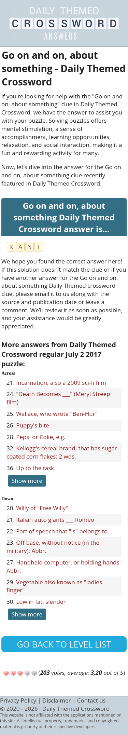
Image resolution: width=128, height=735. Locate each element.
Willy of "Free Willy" (42, 508)
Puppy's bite (32, 425)
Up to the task (35, 468)
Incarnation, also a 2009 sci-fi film (61, 382)
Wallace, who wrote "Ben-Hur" (56, 414)
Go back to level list (64, 644)
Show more (27, 481)
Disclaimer (56, 700)
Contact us (91, 700)
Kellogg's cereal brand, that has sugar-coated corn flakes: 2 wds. (62, 452)
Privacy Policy (18, 700)
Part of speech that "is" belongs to (62, 531)
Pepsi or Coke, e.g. (41, 437)
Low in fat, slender (41, 601)
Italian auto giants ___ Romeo (55, 519)
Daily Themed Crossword (76, 708)
